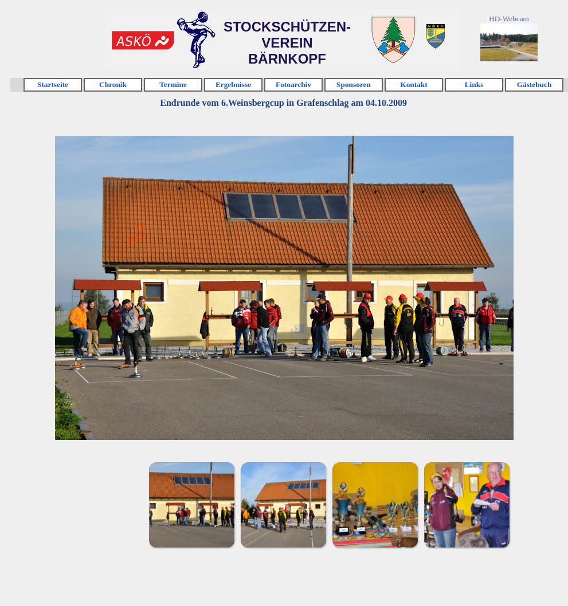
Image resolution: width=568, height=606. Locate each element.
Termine (173, 84)
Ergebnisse (233, 84)
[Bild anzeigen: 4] (466, 504)
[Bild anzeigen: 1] (191, 504)
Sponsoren (353, 84)
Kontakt (413, 84)
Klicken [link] (143, 40)
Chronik (113, 84)
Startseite (52, 84)
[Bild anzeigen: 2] (283, 504)
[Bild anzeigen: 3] (375, 504)
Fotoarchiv (293, 84)
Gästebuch (534, 84)
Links (474, 84)
